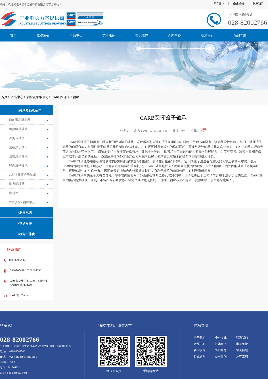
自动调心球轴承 (20, 120)
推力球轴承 (17, 184)
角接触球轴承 (18, 129)
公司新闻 (221, 356)
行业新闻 (199, 356)
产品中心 (76, 35)
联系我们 (258, 3)
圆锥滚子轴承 (18, 156)
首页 (13, 35)
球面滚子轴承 (18, 165)
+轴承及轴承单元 (29, 110)
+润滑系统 (24, 212)
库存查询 (219, 3)
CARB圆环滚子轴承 (65, 97)
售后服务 (221, 350)
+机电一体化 (26, 234)
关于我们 (199, 337)
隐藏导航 (240, 35)
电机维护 (141, 35)
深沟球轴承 (17, 138)
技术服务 (109, 35)
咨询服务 (199, 350)
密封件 (13, 193)
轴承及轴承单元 (37, 97)
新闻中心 (174, 35)
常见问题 (242, 350)
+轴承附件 (24, 223)
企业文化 (221, 337)
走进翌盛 (43, 35)
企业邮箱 (238, 3)
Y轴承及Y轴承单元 (22, 202)
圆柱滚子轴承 (18, 147)
